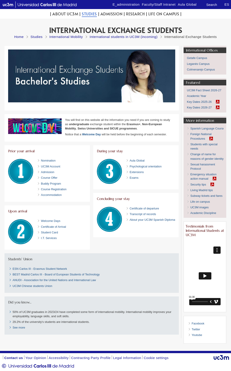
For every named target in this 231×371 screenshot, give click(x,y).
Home (19, 37)
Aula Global (137, 160)
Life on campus (163, 13)
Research (135, 13)
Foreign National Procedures (201, 136)
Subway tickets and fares (206, 195)
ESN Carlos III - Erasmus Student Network (40, 268)
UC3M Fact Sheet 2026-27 (204, 90)
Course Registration (53, 189)
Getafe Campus (197, 58)
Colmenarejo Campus (201, 69)
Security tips (198, 184)
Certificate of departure (144, 208)
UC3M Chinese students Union (32, 286)
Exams (134, 177)
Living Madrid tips (201, 190)
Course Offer (49, 177)
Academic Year (196, 96)
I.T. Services (49, 238)
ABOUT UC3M (65, 13)
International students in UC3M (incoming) (124, 37)
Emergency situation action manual (203, 176)
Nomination (48, 160)
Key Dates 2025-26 (199, 101)
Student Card (49, 232)
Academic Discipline (203, 213)
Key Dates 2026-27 (199, 107)
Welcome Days (50, 221)
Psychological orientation (146, 166)
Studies (89, 13)
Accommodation (51, 195)
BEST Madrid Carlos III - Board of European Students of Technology (56, 274)
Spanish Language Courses (208, 128)
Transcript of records (143, 214)
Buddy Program (51, 183)
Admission (111, 13)
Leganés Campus (198, 64)
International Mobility (66, 37)
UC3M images (199, 207)
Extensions (137, 172)
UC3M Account (50, 166)
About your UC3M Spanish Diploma (152, 219)
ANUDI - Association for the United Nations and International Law (54, 280)
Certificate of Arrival (53, 226)
